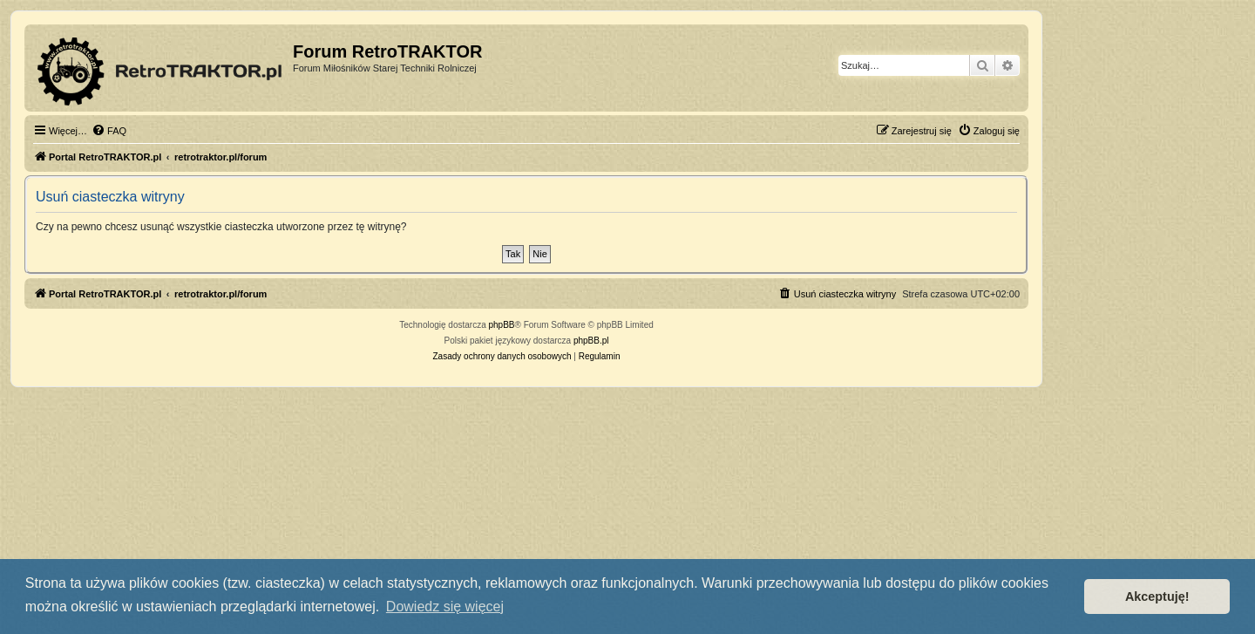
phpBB (502, 325)
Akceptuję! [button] (1157, 596)
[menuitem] (109, 130)
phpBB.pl (591, 340)
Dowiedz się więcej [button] (445, 606)
